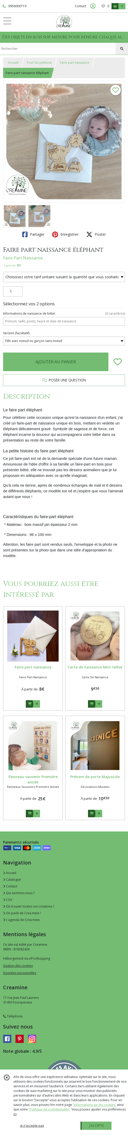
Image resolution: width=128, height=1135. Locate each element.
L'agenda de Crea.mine (21, 920)
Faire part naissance (74, 62)
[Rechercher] (122, 49)
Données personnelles (19, 973)
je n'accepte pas (32, 1125)
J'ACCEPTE (96, 1125)
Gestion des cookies (18, 965)
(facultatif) (16, 333)
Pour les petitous (39, 62)
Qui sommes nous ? (19, 893)
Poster (96, 234)
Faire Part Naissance (23, 258)
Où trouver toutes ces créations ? (28, 906)
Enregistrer (65, 234)
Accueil (13, 62)
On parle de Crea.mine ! (22, 913)
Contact (80, 6)
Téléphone (13, 1016)
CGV (7, 899)
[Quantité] (12, 291)
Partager (33, 234)
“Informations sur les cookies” (94, 1105)
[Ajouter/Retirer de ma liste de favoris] (118, 362)
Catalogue (12, 879)
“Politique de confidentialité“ (49, 1109)
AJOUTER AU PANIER (56, 362)
